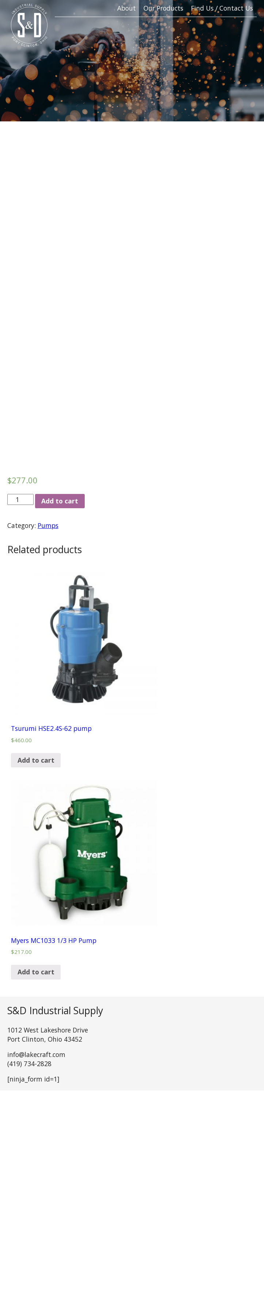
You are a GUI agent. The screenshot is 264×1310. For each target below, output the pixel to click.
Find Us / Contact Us (222, 8)
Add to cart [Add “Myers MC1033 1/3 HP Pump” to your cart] (36, 971)
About (126, 8)
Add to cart (59, 501)
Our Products (163, 8)
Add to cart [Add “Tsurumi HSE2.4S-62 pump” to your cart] (36, 760)
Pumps (48, 525)
